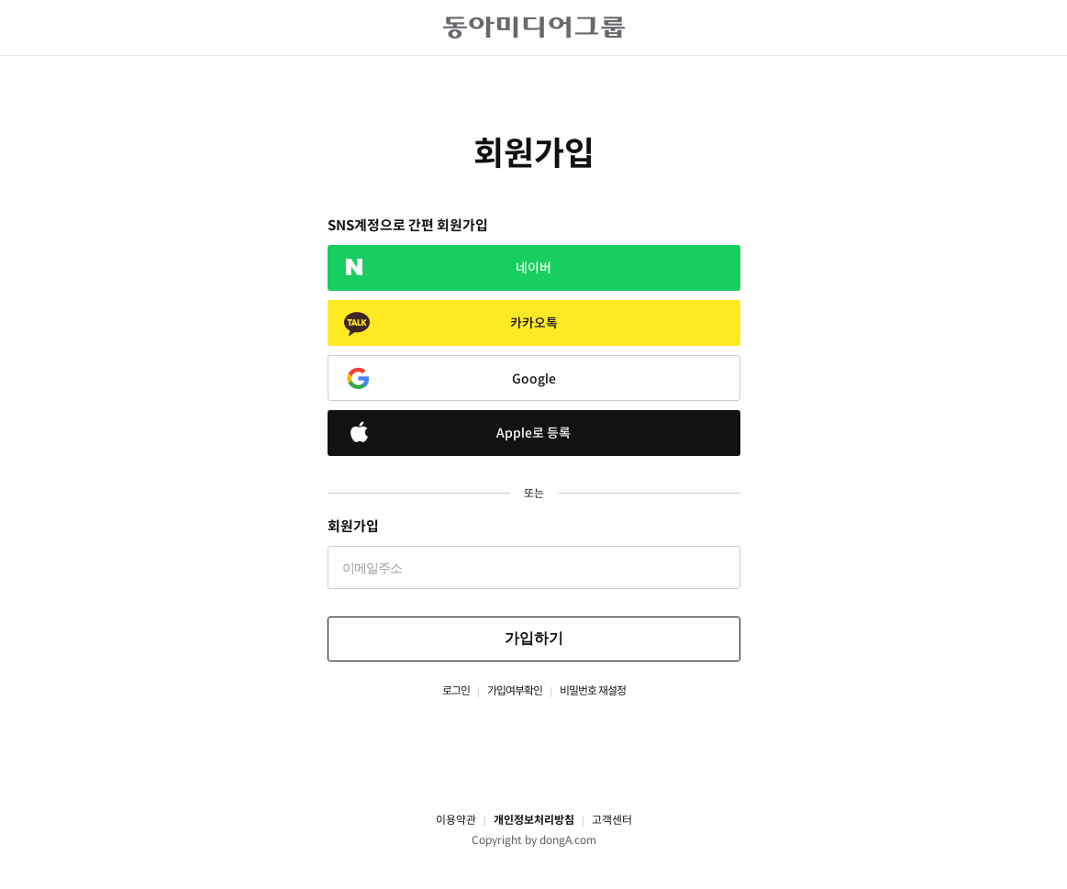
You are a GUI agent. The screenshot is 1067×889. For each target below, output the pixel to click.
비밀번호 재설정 (593, 690)
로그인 (456, 690)
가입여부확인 (514, 690)
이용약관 (456, 820)
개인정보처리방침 (534, 820)
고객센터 (612, 820)
